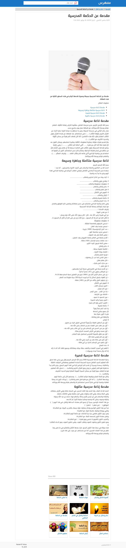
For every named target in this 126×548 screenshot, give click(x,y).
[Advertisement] (79, 36)
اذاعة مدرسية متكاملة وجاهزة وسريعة (91, 110)
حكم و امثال (99, 9)
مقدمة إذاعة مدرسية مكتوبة (95, 115)
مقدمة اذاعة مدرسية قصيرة (95, 113)
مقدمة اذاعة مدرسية (97, 107)
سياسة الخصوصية (21, 544)
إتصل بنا (24, 547)
